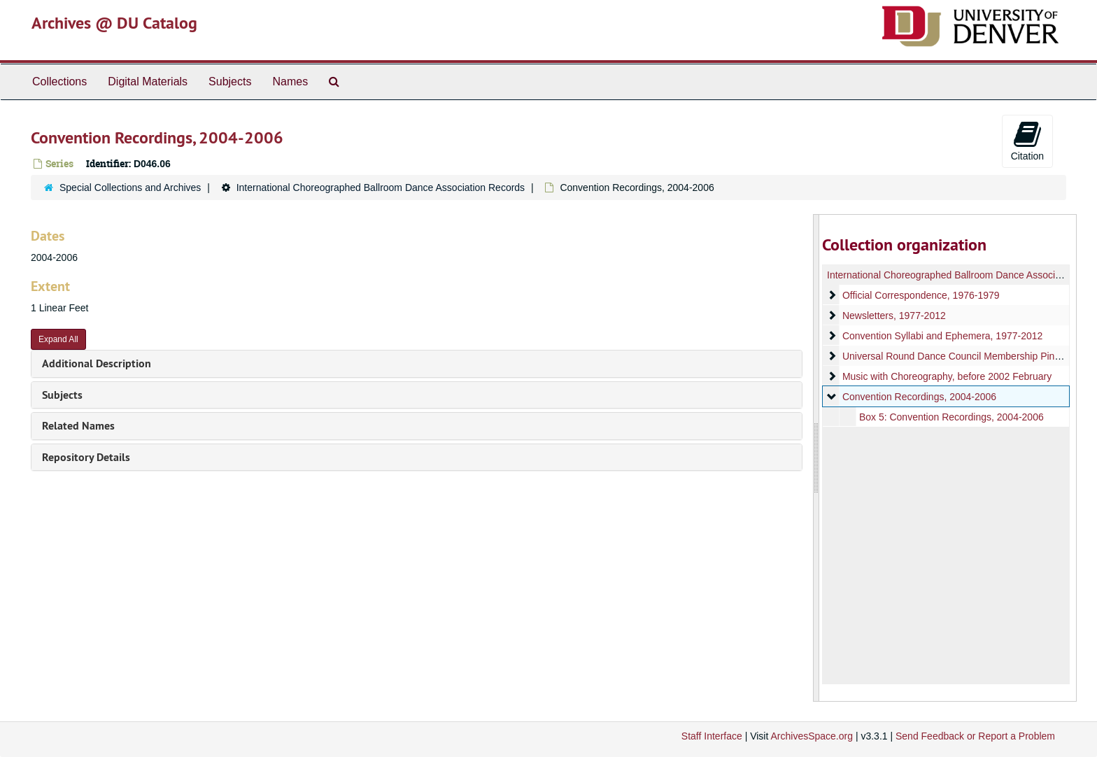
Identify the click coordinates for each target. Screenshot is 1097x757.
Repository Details (86, 457)
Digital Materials (147, 81)
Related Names (78, 425)
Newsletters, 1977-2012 (893, 315)
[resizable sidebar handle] (816, 458)
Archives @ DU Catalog (114, 23)
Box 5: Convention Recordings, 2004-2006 (950, 417)
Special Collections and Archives (130, 187)
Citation (1027, 141)
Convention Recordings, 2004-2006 (919, 396)
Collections (59, 81)
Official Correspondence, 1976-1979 (920, 295)
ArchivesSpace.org (811, 736)
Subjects (229, 81)
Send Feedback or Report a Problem (975, 736)
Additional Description (96, 363)
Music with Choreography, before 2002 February (946, 376)
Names (290, 81)
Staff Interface (711, 736)
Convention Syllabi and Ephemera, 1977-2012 (942, 335)
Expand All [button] (58, 339)
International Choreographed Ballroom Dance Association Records (380, 187)
